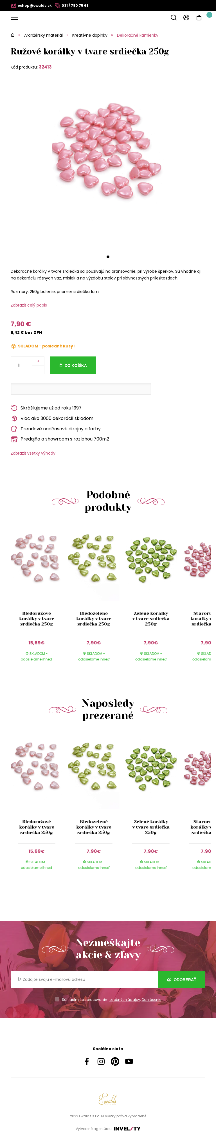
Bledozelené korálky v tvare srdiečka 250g (93, 619)
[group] (39, 597)
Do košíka (75, 365)
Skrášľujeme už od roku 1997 (46, 408)
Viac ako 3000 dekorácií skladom (52, 418)
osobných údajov (124, 999)
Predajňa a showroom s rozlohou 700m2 (60, 439)
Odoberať (181, 979)
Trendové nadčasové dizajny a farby (56, 429)
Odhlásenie (151, 999)
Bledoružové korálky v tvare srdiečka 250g (36, 619)
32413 (45, 67)
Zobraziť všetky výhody (33, 453)
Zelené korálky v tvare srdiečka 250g (150, 619)
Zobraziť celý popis (29, 305)
